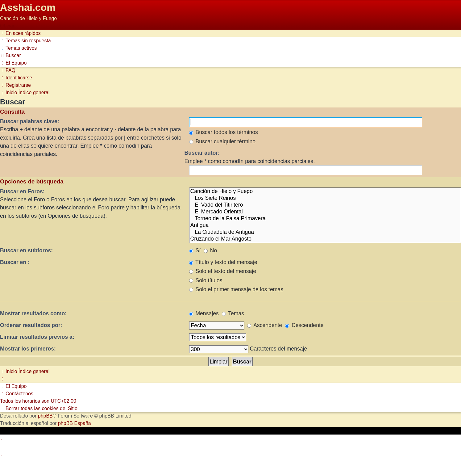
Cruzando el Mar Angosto (325, 239)
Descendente (304, 325)
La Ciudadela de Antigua (325, 232)
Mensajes (204, 313)
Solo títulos (205, 280)
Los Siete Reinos (325, 198)
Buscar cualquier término (222, 141)
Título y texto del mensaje (223, 262)
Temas (233, 313)
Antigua (325, 225)
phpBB (45, 415)
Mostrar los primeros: (28, 349)
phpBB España (74, 423)
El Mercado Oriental (325, 211)
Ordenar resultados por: (31, 325)
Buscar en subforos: (26, 250)
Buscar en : (15, 262)
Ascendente (264, 325)
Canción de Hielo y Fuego (325, 191)
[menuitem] (25, 40)
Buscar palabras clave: (29, 121)
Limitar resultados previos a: (37, 337)
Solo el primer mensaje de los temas (236, 289)
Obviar (7, 25)
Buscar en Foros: (22, 191)
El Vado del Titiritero (325, 205)
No (210, 250)
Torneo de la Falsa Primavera (325, 218)
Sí (195, 250)
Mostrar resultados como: (33, 313)
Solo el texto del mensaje (222, 271)
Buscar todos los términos (223, 132)
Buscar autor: (202, 153)
